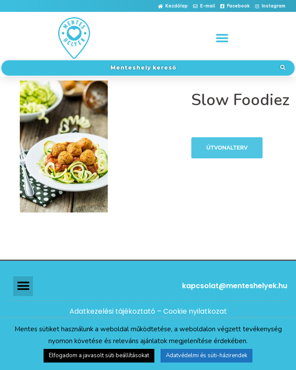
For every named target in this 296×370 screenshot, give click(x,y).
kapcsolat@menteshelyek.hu (234, 286)
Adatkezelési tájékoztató (112, 311)
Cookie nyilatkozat (195, 311)
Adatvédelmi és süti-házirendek (206, 355)
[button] (172, 6)
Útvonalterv (227, 147)
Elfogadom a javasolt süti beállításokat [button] (99, 355)
